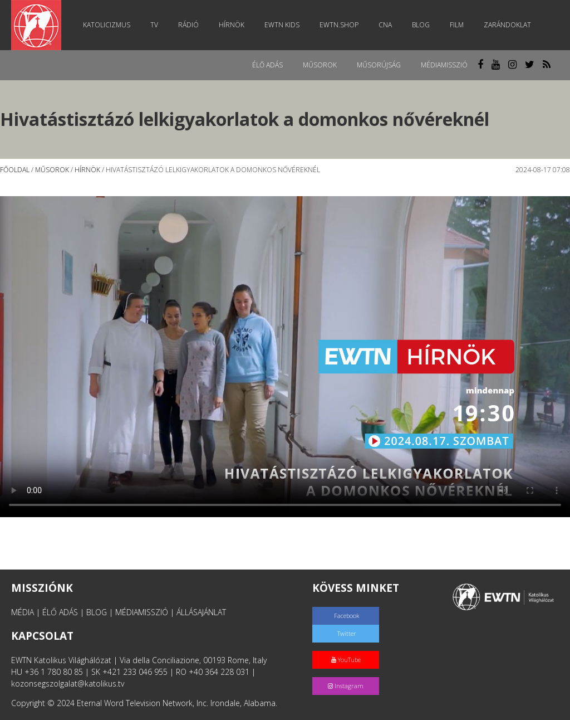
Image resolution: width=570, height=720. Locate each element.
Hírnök (231, 25)
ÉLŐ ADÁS (60, 612)
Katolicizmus (106, 25)
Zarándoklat (507, 25)
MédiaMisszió (444, 65)
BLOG (96, 612)
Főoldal (15, 169)
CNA (385, 25)
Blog (421, 25)
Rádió (188, 25)
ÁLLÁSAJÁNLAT (201, 612)
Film (457, 25)
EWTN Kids (281, 25)
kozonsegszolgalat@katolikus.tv (67, 683)
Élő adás (267, 65)
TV (154, 25)
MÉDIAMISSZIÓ (141, 612)
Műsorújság (379, 65)
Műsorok (320, 65)
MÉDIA (22, 612)
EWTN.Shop (339, 25)
